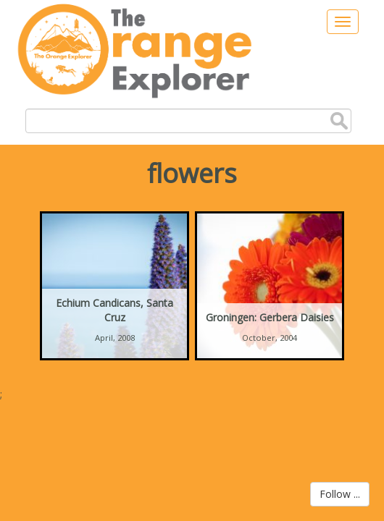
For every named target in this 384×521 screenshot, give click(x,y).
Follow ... (340, 494)
